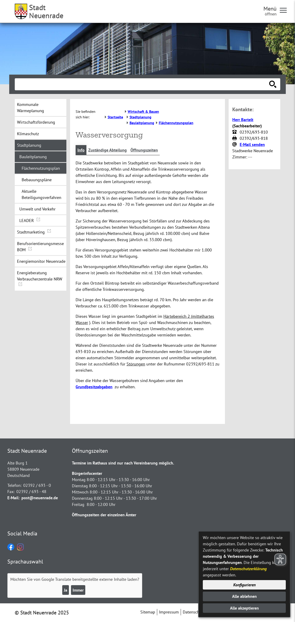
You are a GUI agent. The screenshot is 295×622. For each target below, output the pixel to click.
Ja (65, 590)
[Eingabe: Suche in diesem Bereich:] (142, 84)
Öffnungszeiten (144, 150)
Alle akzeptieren (244, 608)
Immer (78, 590)
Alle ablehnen (244, 596)
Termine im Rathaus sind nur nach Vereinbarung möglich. (123, 463)
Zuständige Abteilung (107, 150)
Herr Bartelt (242, 119)
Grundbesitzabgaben (94, 386)
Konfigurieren (244, 584)
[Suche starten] (273, 84)
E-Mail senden (252, 144)
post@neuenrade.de (39, 497)
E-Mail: (13, 497)
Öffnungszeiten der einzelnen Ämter (104, 514)
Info (81, 150)
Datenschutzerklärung (248, 568)
